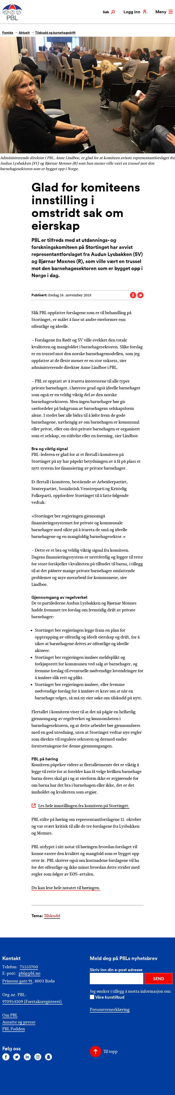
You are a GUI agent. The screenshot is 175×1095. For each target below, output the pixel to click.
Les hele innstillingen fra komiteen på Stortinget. (83, 805)
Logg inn (135, 12)
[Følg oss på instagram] (37, 1057)
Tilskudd (52, 915)
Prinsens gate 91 (17, 981)
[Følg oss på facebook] (6, 1057)
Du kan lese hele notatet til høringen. (65, 887)
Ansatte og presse (18, 1022)
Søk (109, 12)
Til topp (110, 1051)
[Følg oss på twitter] (16, 1057)
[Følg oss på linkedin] (27, 1057)
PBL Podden (13, 1029)
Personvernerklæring (110, 1009)
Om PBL (10, 1015)
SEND (158, 978)
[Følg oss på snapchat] (48, 1057)
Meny (164, 12)
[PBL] (12, 19)
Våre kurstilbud (109, 997)
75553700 (29, 966)
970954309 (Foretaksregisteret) (32, 1001)
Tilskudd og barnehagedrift (55, 32)
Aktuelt (24, 32)
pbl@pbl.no (29, 973)
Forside (7, 32)
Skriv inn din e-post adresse (116, 970)
